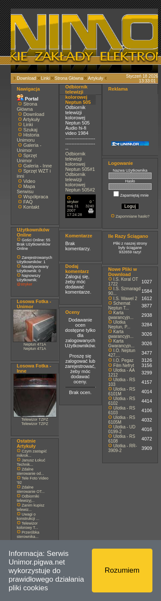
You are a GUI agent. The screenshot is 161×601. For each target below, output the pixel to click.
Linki (45, 78)
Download (26, 78)
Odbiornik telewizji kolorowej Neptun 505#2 (80, 182)
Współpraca (35, 196)
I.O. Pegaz (123, 360)
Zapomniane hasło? (132, 216)
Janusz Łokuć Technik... (31, 462)
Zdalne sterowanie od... (30, 471)
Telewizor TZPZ (34, 419)
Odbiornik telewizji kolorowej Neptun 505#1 (80, 161)
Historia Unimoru (28, 137)
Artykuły (95, 78)
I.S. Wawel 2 (125, 298)
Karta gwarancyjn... (121, 315)
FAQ (28, 201)
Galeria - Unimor (29, 148)
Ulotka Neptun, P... (119, 324)
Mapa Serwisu (26, 189)
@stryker (24, 284)
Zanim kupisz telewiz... (31, 507)
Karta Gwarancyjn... (121, 343)
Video (29, 181)
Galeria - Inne (37, 165)
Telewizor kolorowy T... (27, 525)
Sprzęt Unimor (27, 158)
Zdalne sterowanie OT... (31, 489)
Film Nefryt (123, 365)
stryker (73, 202)
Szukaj (30, 129)
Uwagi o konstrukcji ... (28, 516)
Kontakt (31, 206)
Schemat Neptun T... (119, 305)
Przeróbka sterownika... (28, 534)
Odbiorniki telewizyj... (28, 498)
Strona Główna (69, 78)
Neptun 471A (35, 344)
